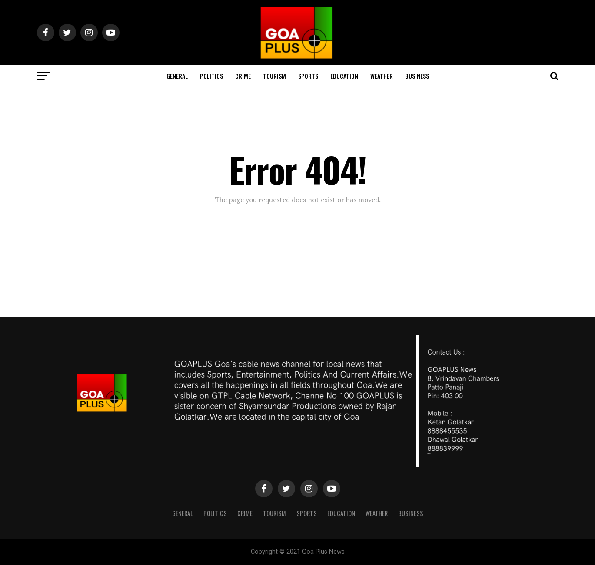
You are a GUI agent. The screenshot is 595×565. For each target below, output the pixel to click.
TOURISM (274, 75)
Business (417, 75)
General (177, 75)
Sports (308, 75)
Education (344, 75)
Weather (381, 75)
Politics (211, 75)
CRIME (243, 75)
